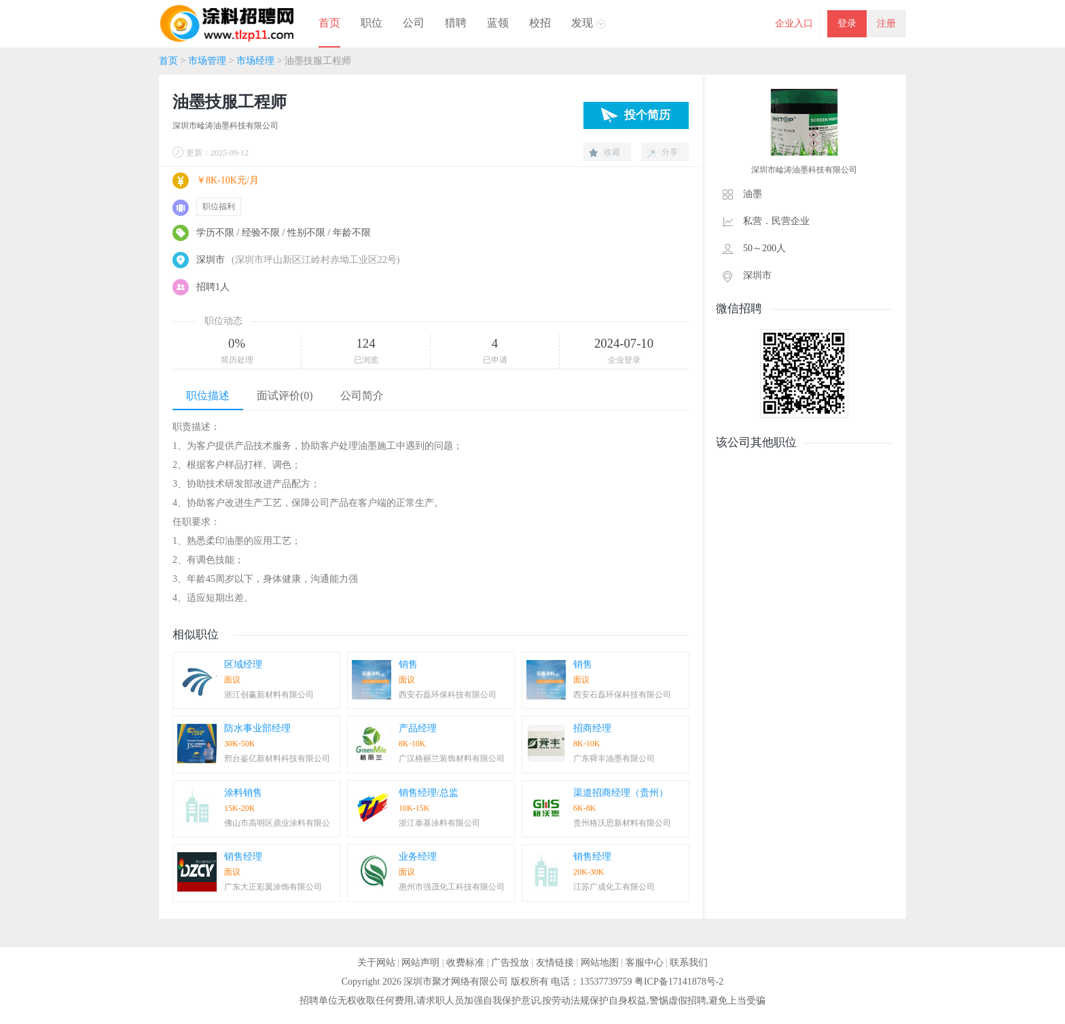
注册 (886, 23)
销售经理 (243, 857)
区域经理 (243, 664)
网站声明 (420, 962)
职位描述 (208, 395)
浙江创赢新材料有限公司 (269, 694)
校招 (540, 23)
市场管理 (207, 61)
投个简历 (647, 115)
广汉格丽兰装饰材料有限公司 (452, 758)
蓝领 (498, 23)
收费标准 (465, 962)
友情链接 (555, 962)
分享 (670, 152)
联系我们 (689, 962)
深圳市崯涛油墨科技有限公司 (225, 125)
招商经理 (592, 728)
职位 (371, 23)
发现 (582, 23)
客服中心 (645, 962)
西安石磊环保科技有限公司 (448, 694)
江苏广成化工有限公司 (614, 887)
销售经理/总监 (428, 793)
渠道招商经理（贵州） (620, 793)
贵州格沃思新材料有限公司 (622, 823)
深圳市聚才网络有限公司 (455, 981)
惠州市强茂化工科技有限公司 (452, 887)
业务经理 (418, 857)
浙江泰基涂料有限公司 (439, 823)
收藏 (612, 152)
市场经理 (255, 61)
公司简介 (362, 395)
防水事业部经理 (257, 728)
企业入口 (794, 23)
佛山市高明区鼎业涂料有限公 (277, 823)
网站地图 (600, 962)
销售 (408, 664)
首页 (329, 23)
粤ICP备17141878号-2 (678, 981)
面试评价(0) (285, 395)
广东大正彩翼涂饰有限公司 (273, 887)
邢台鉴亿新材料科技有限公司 (277, 758)
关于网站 (376, 962)
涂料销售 (243, 793)
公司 (414, 23)
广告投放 (510, 962)
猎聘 (456, 23)
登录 (846, 23)
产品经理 (418, 728)
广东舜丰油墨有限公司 (614, 758)
